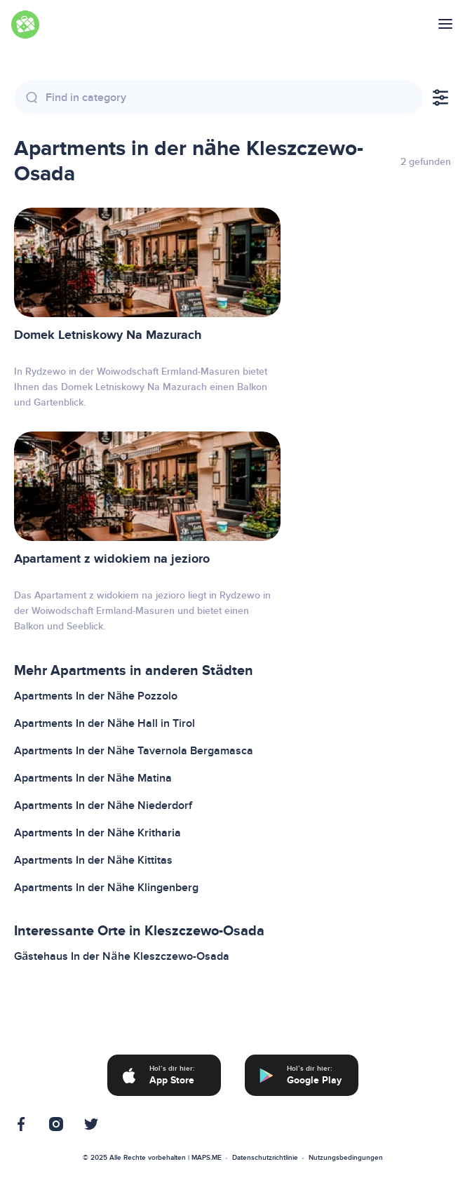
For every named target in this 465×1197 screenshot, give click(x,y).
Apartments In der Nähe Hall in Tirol (104, 723)
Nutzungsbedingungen (346, 1157)
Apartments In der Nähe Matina (93, 778)
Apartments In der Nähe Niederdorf (103, 805)
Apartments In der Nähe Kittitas (93, 860)
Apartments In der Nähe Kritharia (97, 833)
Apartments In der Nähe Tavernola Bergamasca (133, 751)
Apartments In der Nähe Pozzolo (95, 696)
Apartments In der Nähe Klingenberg (106, 888)
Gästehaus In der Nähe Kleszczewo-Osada (121, 956)
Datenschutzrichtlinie (265, 1157)
